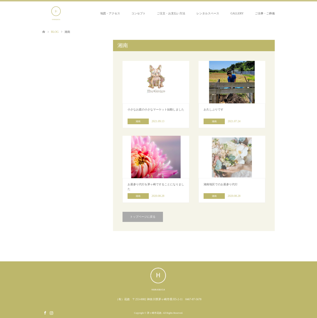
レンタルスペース (208, 13)
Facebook (45, 312)
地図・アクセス (110, 13)
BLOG (55, 31)
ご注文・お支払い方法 (171, 13)
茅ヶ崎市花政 (154, 313)
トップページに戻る (142, 216)
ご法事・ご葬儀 (265, 13)
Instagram (51, 312)
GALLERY (237, 13)
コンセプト (138, 13)
